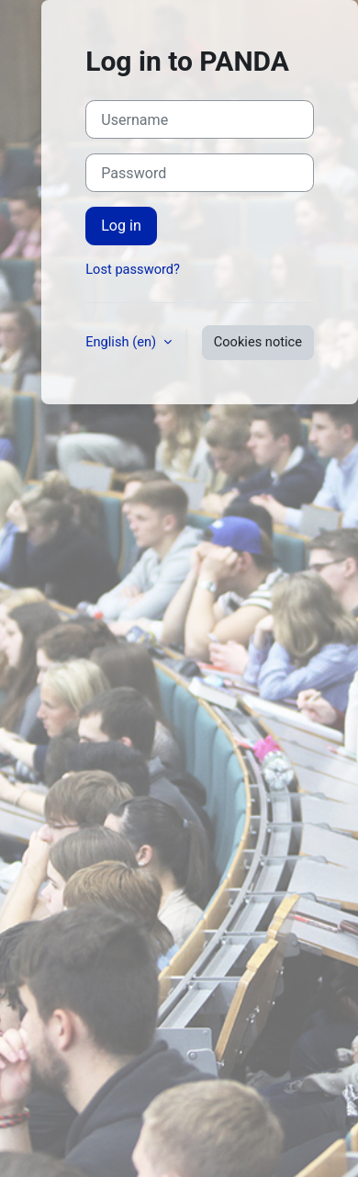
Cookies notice (258, 342)
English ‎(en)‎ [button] (122, 342)
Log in (121, 225)
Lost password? (132, 269)
